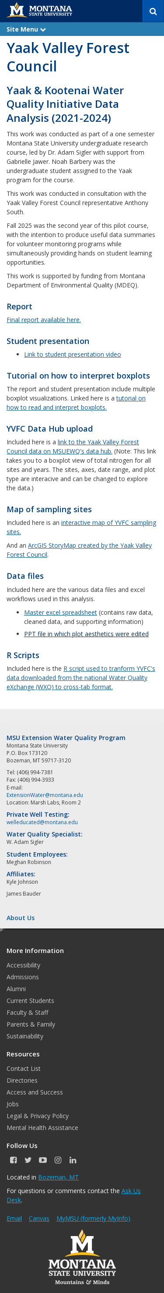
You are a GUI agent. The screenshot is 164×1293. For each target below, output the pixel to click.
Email (14, 1218)
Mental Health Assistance (42, 1127)
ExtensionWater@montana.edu (45, 795)
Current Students (30, 1000)
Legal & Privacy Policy (38, 1116)
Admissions (23, 977)
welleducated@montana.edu (42, 822)
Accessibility (23, 965)
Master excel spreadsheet (60, 612)
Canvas (39, 1218)
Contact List (24, 1068)
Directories (22, 1080)
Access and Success (35, 1092)
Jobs (13, 1104)
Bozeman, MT (58, 1177)
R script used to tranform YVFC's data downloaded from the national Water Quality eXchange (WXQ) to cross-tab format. (81, 677)
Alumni (16, 989)
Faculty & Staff (27, 1012)
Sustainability (25, 1036)
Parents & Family (31, 1024)
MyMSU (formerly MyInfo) (93, 1218)
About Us (21, 918)
